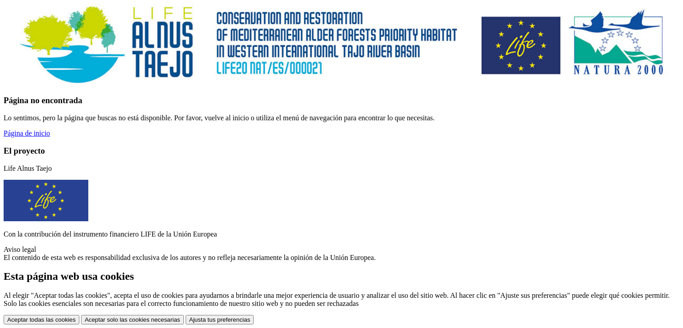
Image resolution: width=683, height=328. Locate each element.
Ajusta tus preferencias (219, 319)
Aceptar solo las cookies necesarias (132, 319)
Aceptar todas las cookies (41, 319)
